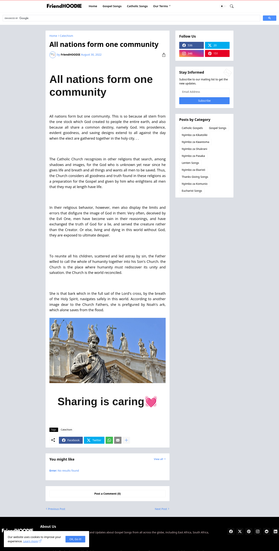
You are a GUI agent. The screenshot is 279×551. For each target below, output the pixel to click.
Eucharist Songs (192, 191)
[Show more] (126, 440)
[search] (131, 18)
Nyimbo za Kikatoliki (195, 135)
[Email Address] (204, 91)
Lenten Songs (190, 163)
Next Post (161, 509)
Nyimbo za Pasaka (193, 156)
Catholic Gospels (192, 128)
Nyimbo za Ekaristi (193, 170)
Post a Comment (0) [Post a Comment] (107, 493)
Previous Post (56, 509)
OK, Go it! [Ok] (75, 539)
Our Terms (160, 6)
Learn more (30, 541)
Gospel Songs (112, 6)
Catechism (66, 35)
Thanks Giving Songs (195, 177)
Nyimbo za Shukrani (194, 149)
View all (158, 459)
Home (93, 6)
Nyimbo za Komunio (195, 184)
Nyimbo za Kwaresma (195, 142)
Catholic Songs (137, 6)
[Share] (162, 55)
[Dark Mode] (223, 6)
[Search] (230, 6)
